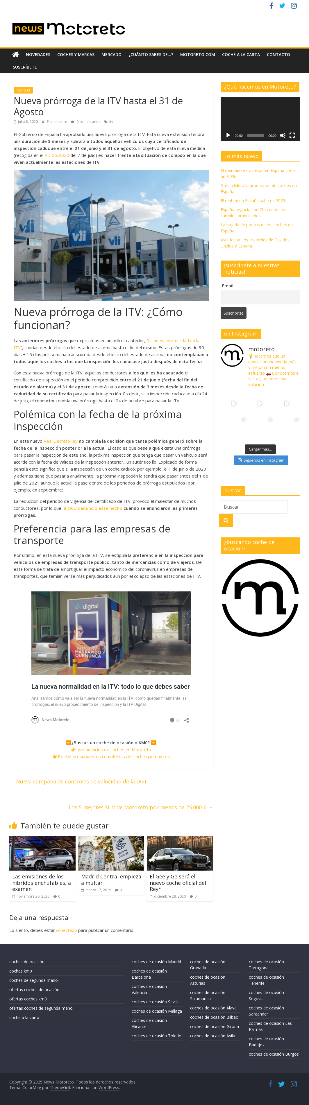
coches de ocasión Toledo (156, 1035)
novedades (38, 54)
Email (227, 285)
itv (111, 121)
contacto (278, 54)
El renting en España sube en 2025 (253, 200)
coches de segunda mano (33, 980)
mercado (111, 54)
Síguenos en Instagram (261, 460)
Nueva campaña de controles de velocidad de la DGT (78, 781)
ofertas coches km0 (28, 999)
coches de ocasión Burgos (274, 1054)
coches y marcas (75, 54)
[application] (260, 119)
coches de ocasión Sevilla (156, 1001)
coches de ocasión (26, 961)
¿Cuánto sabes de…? (150, 54)
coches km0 (20, 971)
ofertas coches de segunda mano (41, 1008)
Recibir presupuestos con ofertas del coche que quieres (114, 756)
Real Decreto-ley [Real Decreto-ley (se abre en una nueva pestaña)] (61, 441)
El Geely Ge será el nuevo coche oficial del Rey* (178, 882)
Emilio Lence (57, 121)
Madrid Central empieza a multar (111, 879)
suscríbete (25, 67)
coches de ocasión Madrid (156, 961)
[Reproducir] (228, 135)
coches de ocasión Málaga (157, 1011)
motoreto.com (197, 54)
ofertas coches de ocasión (34, 989)
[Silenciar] (283, 135)
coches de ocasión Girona (214, 1026)
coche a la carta (241, 54)
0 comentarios (85, 121)
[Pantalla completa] (292, 135)
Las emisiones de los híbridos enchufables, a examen (41, 882)
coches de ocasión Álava (213, 1008)
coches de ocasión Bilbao (214, 1017)
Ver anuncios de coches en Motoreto (114, 749)
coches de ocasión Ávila (212, 1035)
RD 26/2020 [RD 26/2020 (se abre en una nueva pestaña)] (56, 155)
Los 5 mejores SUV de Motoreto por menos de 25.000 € (141, 807)
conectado (66, 930)
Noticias (23, 90)
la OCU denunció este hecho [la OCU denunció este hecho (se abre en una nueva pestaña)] (93, 508)
